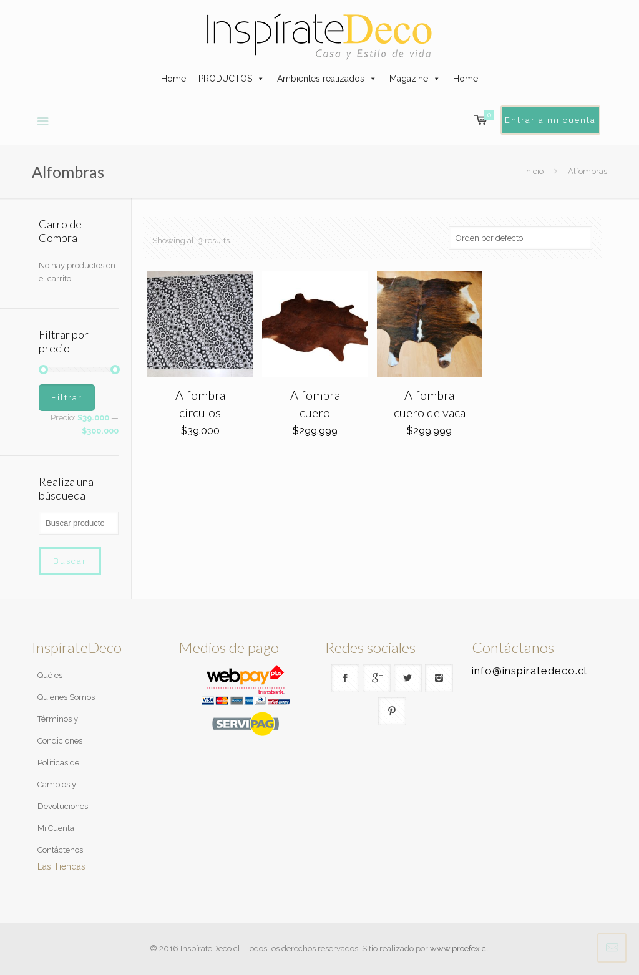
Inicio (534, 171)
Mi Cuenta (55, 828)
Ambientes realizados (320, 79)
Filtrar (66, 397)
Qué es (49, 675)
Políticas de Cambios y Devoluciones (62, 784)
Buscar (70, 561)
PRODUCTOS (225, 79)
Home (173, 79)
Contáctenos (60, 850)
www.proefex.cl (459, 948)
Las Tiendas (61, 866)
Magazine (408, 79)
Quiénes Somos (66, 697)
